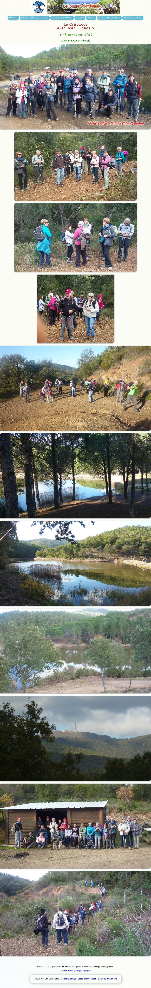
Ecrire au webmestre (107, 979)
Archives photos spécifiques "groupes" (75, 971)
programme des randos (34, 17)
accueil (13, 17)
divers (91, 17)
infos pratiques (133, 17)
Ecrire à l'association (87, 979)
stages (80, 17)
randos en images (62, 17)
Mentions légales (68, 979)
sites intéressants (109, 17)
